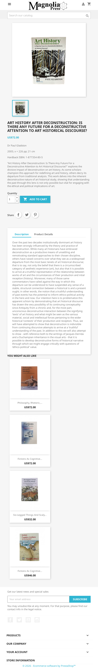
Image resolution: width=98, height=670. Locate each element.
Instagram (37, 619)
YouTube (28, 619)
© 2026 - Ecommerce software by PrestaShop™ (49, 665)
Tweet (27, 214)
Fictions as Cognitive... (30, 458)
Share (18, 214)
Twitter (19, 619)
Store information (21, 660)
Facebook (10, 619)
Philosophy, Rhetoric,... (29, 402)
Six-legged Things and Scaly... (30, 514)
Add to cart (35, 199)
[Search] (49, 15)
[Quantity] (11, 199)
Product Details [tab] (43, 234)
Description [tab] (22, 234)
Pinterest (35, 214)
